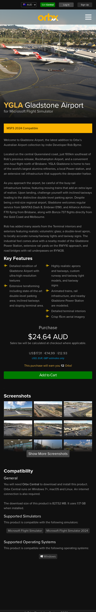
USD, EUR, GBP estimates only (48, 358)
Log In (66, 4)
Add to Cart (48, 375)
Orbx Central (30, 484)
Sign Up (85, 4)
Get (48, 4)
